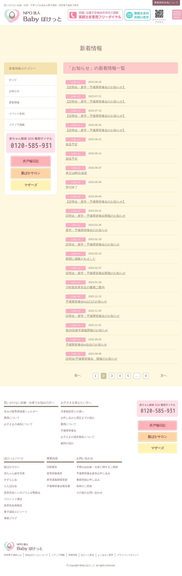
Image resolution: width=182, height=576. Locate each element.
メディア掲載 (17, 124)
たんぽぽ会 (10, 486)
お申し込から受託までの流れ (77, 417)
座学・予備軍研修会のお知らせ (87, 230)
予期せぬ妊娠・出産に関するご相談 (97, 466)
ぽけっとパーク (14, 458)
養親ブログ (10, 518)
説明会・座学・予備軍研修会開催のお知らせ (96, 215)
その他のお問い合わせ (89, 492)
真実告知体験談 (13, 505)
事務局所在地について (166, 2)
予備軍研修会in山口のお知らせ (86, 301)
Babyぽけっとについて (36, 555)
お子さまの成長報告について (77, 436)
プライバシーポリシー (128, 555)
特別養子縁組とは (13, 555)
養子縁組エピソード (15, 511)
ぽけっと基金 (87, 555)
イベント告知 (17, 113)
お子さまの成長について (18, 424)
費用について (12, 417)
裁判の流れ (67, 443)
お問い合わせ (84, 458)
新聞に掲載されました (81, 258)
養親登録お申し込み (88, 479)
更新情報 (14, 102)
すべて (13, 79)
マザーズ (30, 185)
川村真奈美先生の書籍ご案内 (85, 287)
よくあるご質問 (105, 555)
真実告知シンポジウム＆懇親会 (22, 492)
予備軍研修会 (68, 430)
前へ (77, 375)
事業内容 (52, 458)
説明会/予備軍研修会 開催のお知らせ (91, 358)
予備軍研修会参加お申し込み (93, 473)
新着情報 (72, 555)
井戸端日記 (31, 161)
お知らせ (14, 91)
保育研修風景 (54, 473)
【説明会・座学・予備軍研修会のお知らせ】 (96, 87)
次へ (163, 375)
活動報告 (52, 466)
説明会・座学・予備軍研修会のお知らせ (93, 244)
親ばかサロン (30, 173)
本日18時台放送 (76, 173)
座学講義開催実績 (57, 479)
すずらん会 (10, 479)
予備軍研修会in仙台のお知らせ (86, 344)
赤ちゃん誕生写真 (14, 473)
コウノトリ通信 (13, 499)
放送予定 (72, 144)
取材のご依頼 (84, 486)
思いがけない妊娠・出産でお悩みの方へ (29, 402)
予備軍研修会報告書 (58, 486)
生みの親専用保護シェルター (21, 411)
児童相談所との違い (72, 411)
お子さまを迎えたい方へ (76, 402)
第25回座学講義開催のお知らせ (87, 330)
